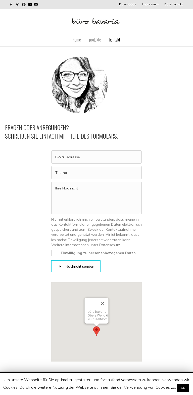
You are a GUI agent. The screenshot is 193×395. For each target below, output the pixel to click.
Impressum (150, 4)
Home (77, 40)
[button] (96, 331)
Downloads (127, 4)
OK (183, 387)
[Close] (102, 304)
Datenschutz (173, 4)
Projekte (95, 40)
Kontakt (114, 40)
